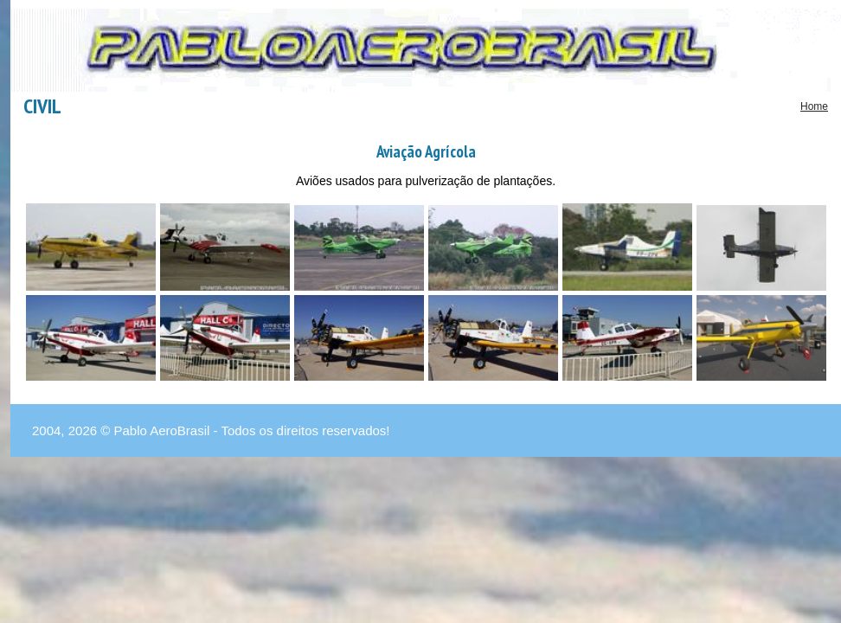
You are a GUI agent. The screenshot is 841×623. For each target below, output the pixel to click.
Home (814, 106)
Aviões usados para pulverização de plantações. (425, 181)
